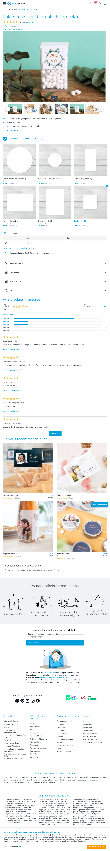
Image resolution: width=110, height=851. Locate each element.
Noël (32, 722)
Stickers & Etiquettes (11, 745)
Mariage (33, 728)
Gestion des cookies (65, 744)
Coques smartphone (11, 742)
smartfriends (88, 729)
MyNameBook (8, 738)
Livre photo (7, 726)
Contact (86, 720)
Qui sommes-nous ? (64, 720)
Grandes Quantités (90, 738)
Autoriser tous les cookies (96, 846)
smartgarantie (88, 723)
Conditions (61, 729)
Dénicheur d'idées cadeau (13, 757)
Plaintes (60, 735)
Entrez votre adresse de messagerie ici (43, 633)
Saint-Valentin (35, 753)
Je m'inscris (33, 641)
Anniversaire (35, 725)
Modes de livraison (90, 735)
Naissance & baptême (38, 737)
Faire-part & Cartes (10, 720)
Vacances (34, 756)
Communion (35, 750)
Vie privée (60, 741)
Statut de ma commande (92, 741)
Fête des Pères (36, 740)
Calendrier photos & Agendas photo (14, 754)
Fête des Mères (36, 734)
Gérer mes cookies (12, 846)
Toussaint (34, 744)
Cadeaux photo (9, 723)
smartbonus (88, 726)
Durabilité (60, 723)
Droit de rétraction (64, 732)
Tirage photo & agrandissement (9, 730)
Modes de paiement (91, 732)
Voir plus (54, 433)
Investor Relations (64, 750)
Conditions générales (65, 738)
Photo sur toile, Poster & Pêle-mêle (15, 735)
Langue (86, 304)
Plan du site (61, 726)
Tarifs (59, 747)
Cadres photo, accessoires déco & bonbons (13, 749)
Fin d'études (34, 731)
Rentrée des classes (38, 747)
